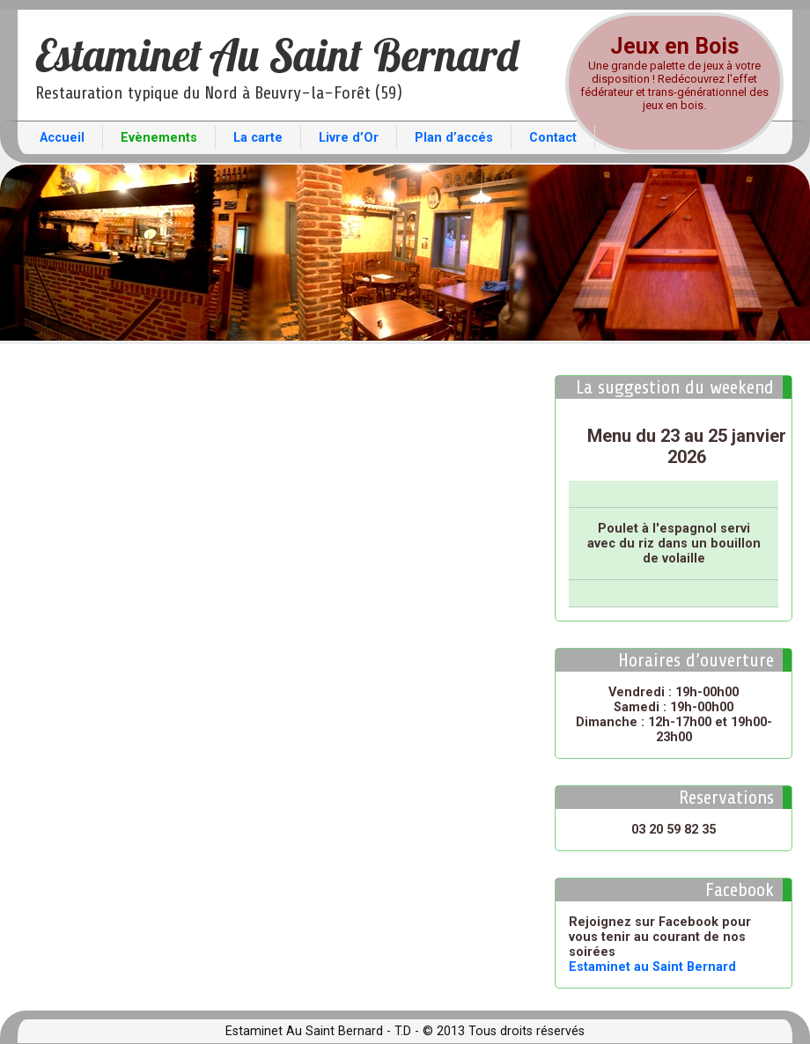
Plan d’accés (454, 137)
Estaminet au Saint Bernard (652, 966)
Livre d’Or (349, 137)
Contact (553, 137)
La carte (258, 137)
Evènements (159, 137)
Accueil (62, 137)
